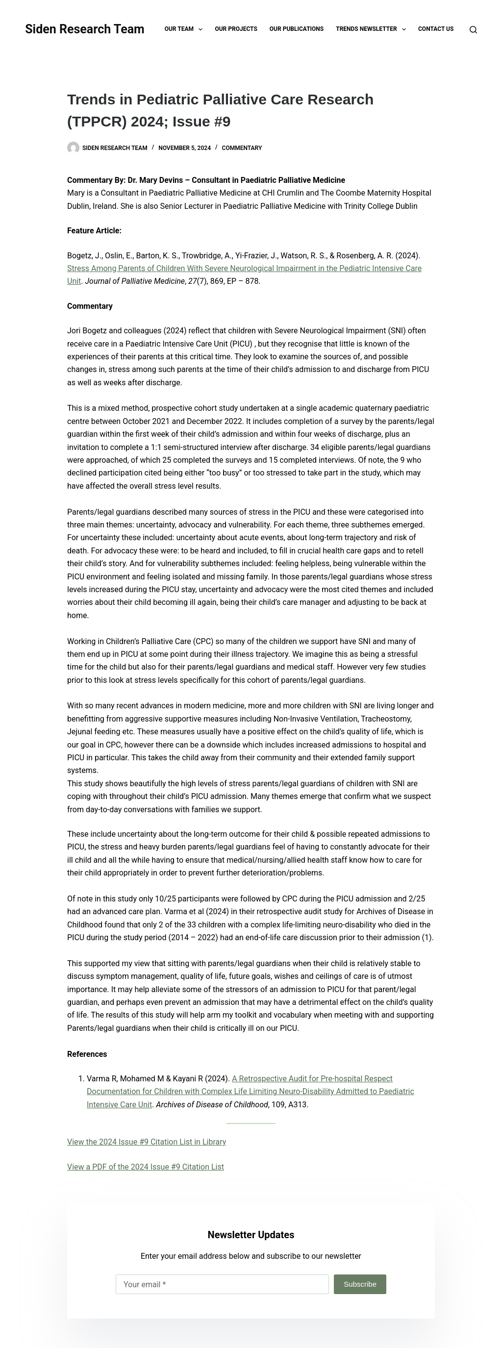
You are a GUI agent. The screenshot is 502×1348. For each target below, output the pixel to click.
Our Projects (236, 28)
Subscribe (360, 1284)
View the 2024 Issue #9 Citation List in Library (146, 1142)
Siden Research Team (84, 29)
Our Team (186, 29)
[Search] (473, 29)
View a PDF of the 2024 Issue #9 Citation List (145, 1167)
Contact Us (435, 28)
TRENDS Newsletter (373, 29)
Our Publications (297, 28)
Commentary (242, 148)
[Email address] (222, 1284)
